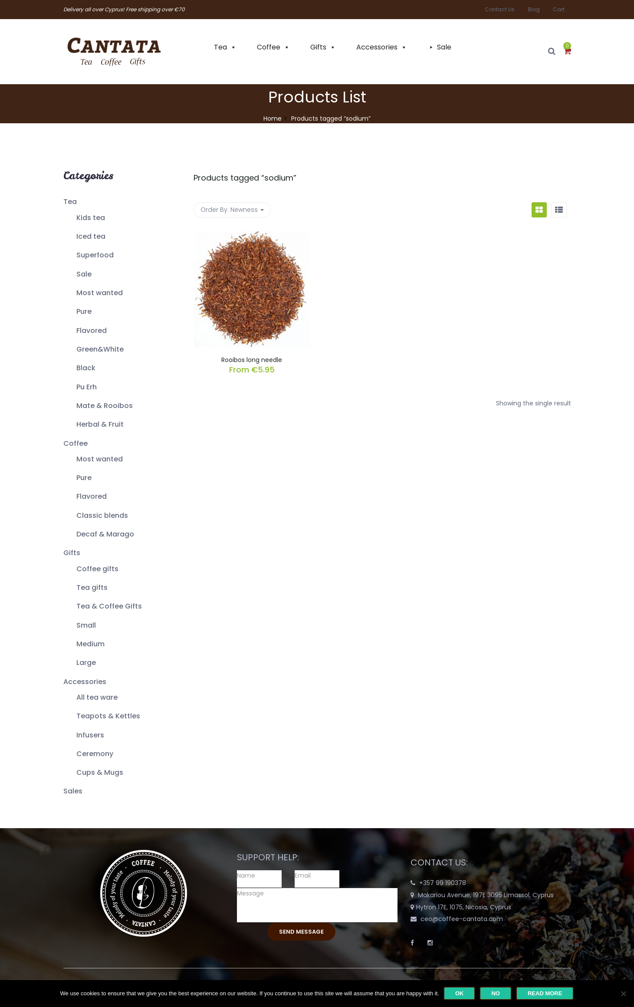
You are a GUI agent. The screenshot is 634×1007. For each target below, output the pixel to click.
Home (272, 118)
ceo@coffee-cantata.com (461, 919)
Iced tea (90, 236)
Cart (559, 9)
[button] (567, 51)
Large (86, 663)
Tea (220, 47)
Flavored (91, 331)
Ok (459, 993)
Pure (84, 311)
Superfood (95, 255)
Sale (444, 47)
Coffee (268, 47)
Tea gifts (92, 587)
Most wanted (99, 293)
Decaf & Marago (105, 534)
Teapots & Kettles (108, 716)
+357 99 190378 (442, 883)
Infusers (90, 735)
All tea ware (97, 697)
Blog (534, 9)
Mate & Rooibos (104, 406)
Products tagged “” (245, 177)
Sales (72, 791)
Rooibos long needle (251, 359)
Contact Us (500, 9)
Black (85, 368)
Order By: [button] (232, 209)
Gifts (318, 47)
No (495, 993)
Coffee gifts (97, 569)
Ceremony (94, 754)
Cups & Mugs (99, 772)
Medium (90, 644)
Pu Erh (86, 387)
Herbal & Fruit (100, 424)
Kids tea (90, 218)
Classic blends (102, 515)
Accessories (376, 47)
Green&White (100, 349)
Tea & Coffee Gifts (109, 606)
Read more (545, 993)
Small (86, 625)
